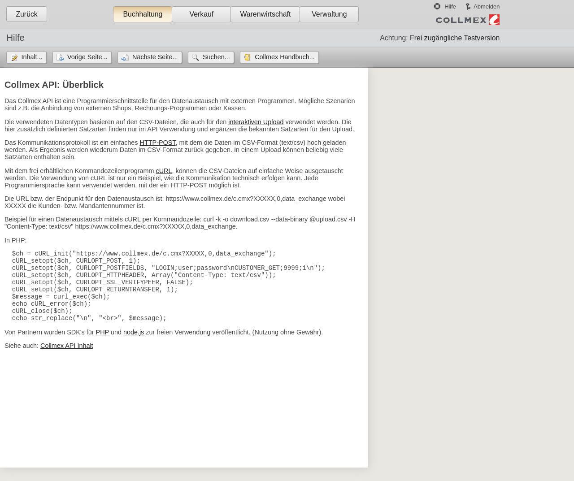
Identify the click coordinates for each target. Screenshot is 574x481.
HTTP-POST (158, 142)
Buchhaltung (142, 14)
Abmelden (487, 6)
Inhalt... (31, 57)
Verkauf (202, 14)
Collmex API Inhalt (66, 359)
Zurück (26, 14)
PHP (102, 345)
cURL (164, 170)
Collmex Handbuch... (285, 57)
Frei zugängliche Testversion (455, 38)
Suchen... (216, 57)
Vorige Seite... (87, 57)
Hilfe (450, 6)
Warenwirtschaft (265, 14)
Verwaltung (329, 14)
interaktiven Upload (255, 122)
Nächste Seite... (155, 57)
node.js (133, 345)
